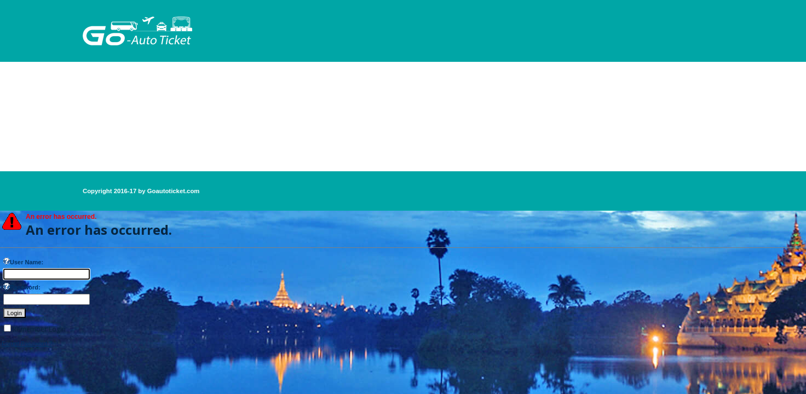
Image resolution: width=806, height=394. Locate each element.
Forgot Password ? (27, 343)
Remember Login (39, 329)
